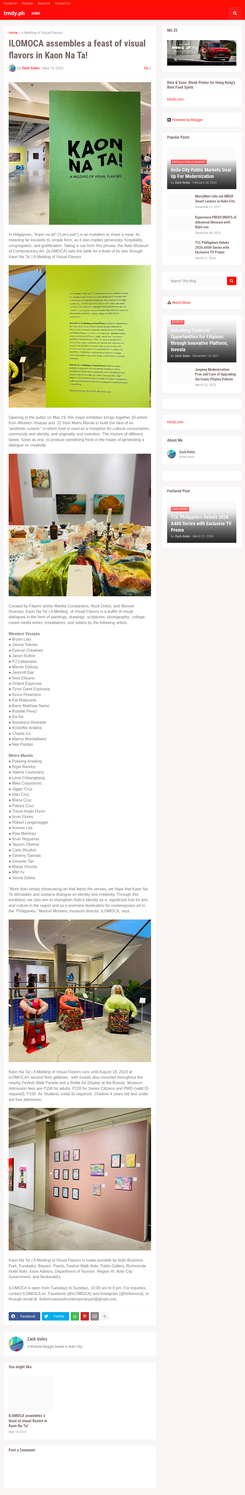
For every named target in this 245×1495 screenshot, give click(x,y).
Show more (186, 457)
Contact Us (62, 3)
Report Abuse (181, 302)
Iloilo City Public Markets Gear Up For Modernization (201, 173)
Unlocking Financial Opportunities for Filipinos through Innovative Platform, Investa (199, 339)
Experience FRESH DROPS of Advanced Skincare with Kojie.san (215, 222)
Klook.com (175, 99)
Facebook (10, 3)
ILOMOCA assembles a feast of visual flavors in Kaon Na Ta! (28, 1420)
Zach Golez (37, 1339)
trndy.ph (14, 13)
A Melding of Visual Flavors (42, 32)
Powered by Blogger (185, 120)
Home (13, 32)
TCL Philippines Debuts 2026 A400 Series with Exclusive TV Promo (212, 247)
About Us (44, 3)
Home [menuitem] (36, 13)
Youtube (27, 3)
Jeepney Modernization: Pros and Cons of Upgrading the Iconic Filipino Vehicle (215, 374)
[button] (234, 13)
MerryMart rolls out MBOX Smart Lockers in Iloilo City (215, 198)
